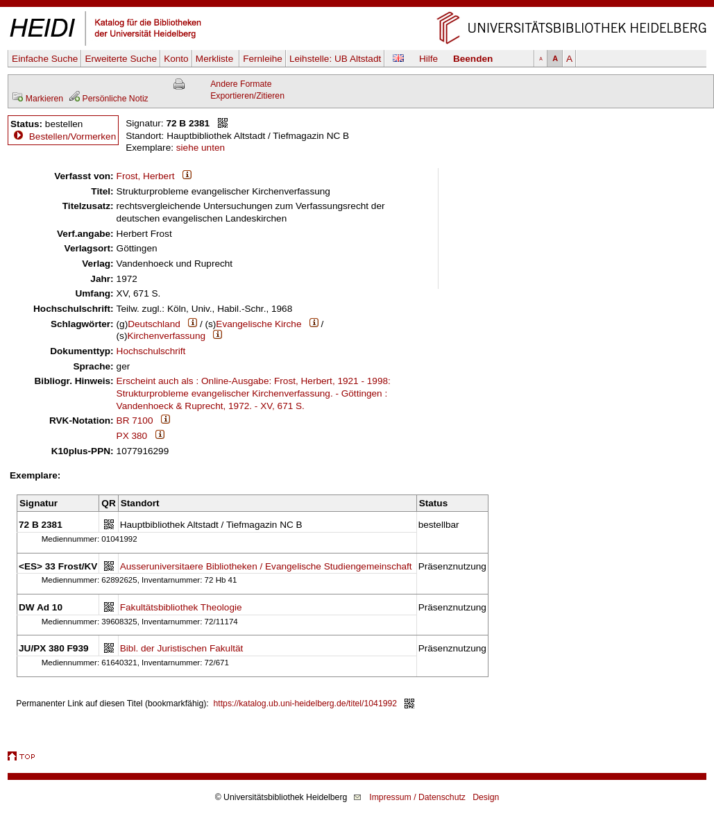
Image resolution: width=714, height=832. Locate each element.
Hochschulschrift (151, 351)
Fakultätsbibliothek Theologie (181, 607)
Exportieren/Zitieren (247, 96)
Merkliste (216, 58)
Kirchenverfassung (166, 336)
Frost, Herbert (146, 176)
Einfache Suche (45, 58)
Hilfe (428, 58)
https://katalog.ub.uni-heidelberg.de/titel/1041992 (306, 703)
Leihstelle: (335, 58)
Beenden (473, 58)
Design (486, 797)
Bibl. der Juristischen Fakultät (182, 648)
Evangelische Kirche (258, 324)
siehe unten (200, 147)
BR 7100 (135, 420)
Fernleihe (262, 58)
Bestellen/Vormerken (72, 136)
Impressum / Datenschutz (417, 797)
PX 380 (132, 436)
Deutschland (154, 324)
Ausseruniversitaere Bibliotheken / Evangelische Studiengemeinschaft (266, 566)
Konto (176, 58)
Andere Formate (240, 84)
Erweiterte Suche (121, 58)
